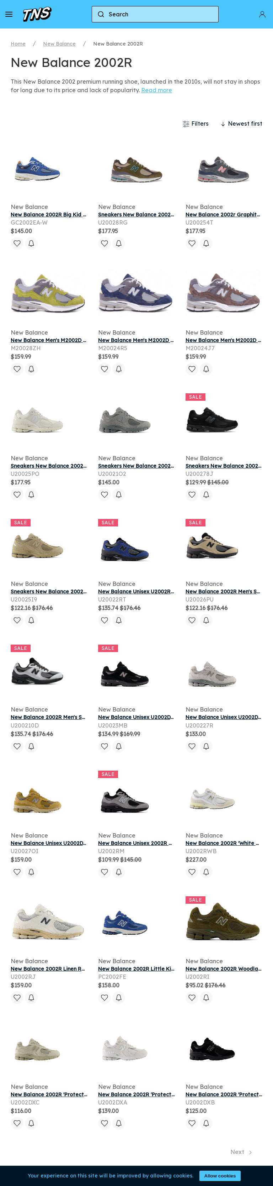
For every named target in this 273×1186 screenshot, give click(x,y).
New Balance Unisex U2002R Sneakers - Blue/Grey (162, 591)
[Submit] (100, 14)
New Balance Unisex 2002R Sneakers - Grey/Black (162, 843)
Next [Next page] (241, 1151)
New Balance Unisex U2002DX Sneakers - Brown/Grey (79, 843)
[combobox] (155, 14)
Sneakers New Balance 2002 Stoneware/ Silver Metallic (82, 591)
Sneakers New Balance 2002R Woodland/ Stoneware (166, 214)
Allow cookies (220, 1176)
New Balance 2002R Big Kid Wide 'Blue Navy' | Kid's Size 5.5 (86, 214)
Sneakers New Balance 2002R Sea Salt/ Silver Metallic (81, 466)
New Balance (59, 44)
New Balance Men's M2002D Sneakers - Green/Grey (76, 340)
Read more (156, 90)
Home (18, 44)
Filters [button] (196, 124)
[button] (9, 14)
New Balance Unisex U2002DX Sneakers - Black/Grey (165, 717)
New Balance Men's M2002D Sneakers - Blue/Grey (161, 340)
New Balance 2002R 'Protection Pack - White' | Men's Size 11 (174, 1094)
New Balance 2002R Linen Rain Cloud (58, 969)
